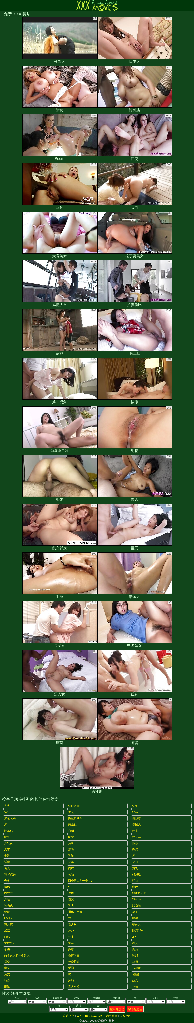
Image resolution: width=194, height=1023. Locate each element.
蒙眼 (7, 837)
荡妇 (135, 861)
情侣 (7, 886)
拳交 (7, 967)
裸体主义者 (75, 911)
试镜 (7, 861)
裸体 (71, 893)
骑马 (135, 812)
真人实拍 (73, 986)
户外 (71, 930)
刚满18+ (137, 930)
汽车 (7, 849)
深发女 (8, 843)
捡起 (71, 943)
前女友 (8, 924)
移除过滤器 (135, 1009)
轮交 (7, 980)
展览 (7, 930)
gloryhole (74, 805)
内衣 (71, 868)
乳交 (135, 943)
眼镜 (7, 986)
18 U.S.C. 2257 (94, 1015)
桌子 (135, 911)
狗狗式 (8, 905)
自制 (71, 830)
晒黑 (135, 918)
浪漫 (7, 911)
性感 (135, 843)
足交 (7, 974)
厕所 (135, 949)
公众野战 (73, 961)
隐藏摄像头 (75, 818)
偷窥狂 (136, 974)
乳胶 (71, 855)
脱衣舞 (136, 905)
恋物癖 (8, 949)
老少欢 (72, 924)
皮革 (71, 861)
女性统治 (10, 943)
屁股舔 (136, 818)
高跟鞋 (72, 824)
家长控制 (125, 1015)
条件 (79, 1015)
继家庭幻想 (139, 893)
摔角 (135, 986)
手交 (71, 812)
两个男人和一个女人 (81, 880)
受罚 (71, 967)
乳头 (71, 905)
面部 (7, 936)
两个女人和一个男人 (17, 955)
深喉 (7, 899)
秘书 (135, 830)
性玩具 (136, 837)
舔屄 (71, 980)
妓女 (135, 980)
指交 (7, 961)
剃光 (135, 849)
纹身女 (136, 924)
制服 (135, 955)
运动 (135, 880)
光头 (7, 805)
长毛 (71, 874)
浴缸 (7, 812)
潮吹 (135, 886)
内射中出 (10, 893)
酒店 (71, 843)
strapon (137, 899)
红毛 (135, 805)
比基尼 (8, 830)
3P (134, 936)
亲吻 (71, 849)
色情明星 (73, 955)
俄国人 (136, 824)
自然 (71, 899)
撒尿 (71, 949)
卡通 (7, 855)
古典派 (136, 967)
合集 (7, 880)
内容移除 (111, 1015)
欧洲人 (8, 918)
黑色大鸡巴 (11, 818)
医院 (71, 837)
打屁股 (136, 874)
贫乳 (135, 868)
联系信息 (68, 1015)
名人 (7, 868)
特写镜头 (10, 874)
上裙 (135, 961)
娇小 (71, 936)
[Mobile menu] (3, 5)
